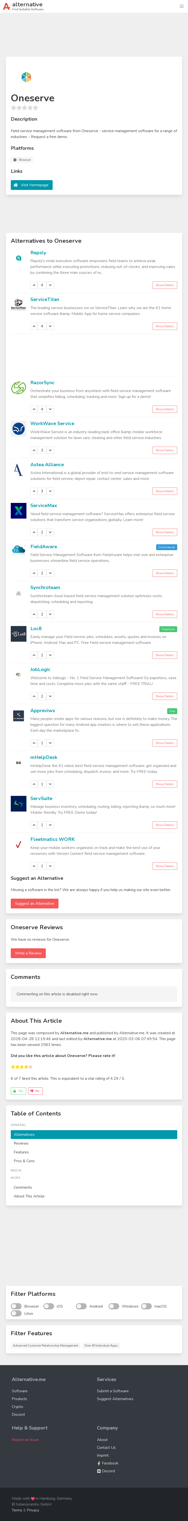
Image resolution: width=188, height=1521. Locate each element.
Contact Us (106, 1447)
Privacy (33, 1510)
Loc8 (36, 628)
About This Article (29, 1196)
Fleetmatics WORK (52, 839)
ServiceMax (43, 505)
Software (20, 1391)
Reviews (21, 1143)
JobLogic (40, 669)
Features (21, 1152)
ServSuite (41, 798)
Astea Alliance (47, 464)
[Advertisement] (94, 36)
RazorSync (42, 382)
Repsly (38, 252)
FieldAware (43, 546)
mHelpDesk (43, 757)
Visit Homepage (34, 185)
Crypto (17, 1406)
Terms (17, 1510)
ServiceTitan (44, 299)
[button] (181, 6)
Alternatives (24, 1134)
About (102, 1439)
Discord (18, 1414)
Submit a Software (113, 1391)
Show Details (165, 285)
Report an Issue (25, 1439)
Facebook (107, 1463)
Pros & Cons (24, 1161)
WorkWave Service (52, 423)
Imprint (103, 1455)
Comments (23, 1187)
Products (19, 1399)
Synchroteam (45, 587)
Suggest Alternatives (115, 1399)
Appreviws (42, 710)
